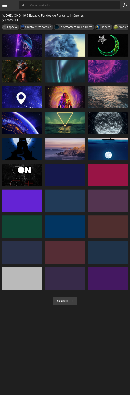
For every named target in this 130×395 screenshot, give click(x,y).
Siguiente (65, 301)
